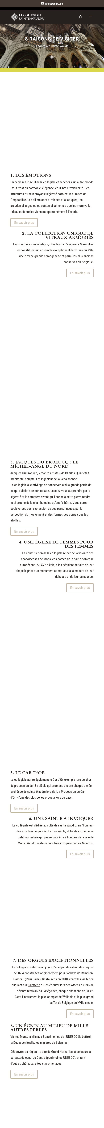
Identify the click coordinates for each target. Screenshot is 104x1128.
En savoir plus (24, 222)
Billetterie (34, 985)
